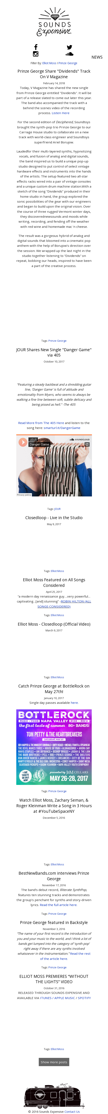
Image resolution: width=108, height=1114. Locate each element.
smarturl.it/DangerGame (62, 428)
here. (75, 703)
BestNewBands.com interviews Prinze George (54, 875)
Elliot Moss (49, 63)
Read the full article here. (58, 905)
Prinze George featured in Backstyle (54, 922)
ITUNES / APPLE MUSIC (57, 998)
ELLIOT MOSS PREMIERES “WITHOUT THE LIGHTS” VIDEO (53, 979)
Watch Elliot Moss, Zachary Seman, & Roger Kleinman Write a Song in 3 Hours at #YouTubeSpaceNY (54, 805)
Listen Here (60, 113)
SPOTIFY (84, 998)
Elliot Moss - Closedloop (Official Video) (54, 624)
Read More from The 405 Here (41, 423)
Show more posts (54, 1062)
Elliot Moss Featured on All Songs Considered (54, 582)
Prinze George (68, 63)
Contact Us (72, 1112)
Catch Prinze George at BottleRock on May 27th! (53, 688)
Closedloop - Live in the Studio (54, 517)
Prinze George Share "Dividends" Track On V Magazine (54, 73)
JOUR (57, 509)
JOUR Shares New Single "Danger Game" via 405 (54, 352)
